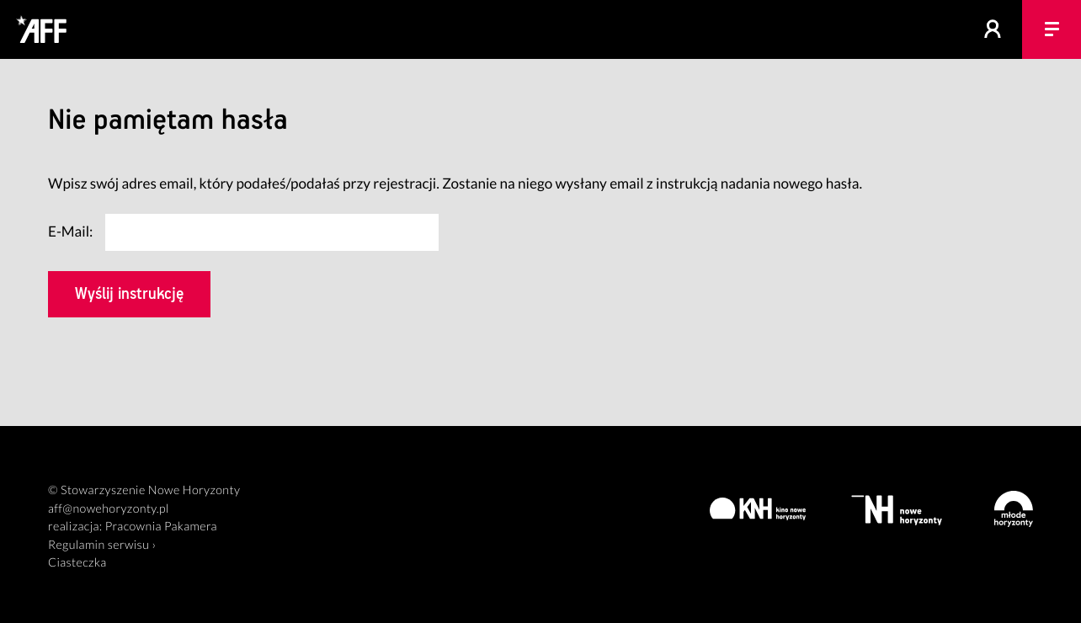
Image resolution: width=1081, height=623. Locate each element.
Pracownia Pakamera (161, 526)
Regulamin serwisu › (102, 545)
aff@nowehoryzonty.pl (108, 509)
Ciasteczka (77, 563)
